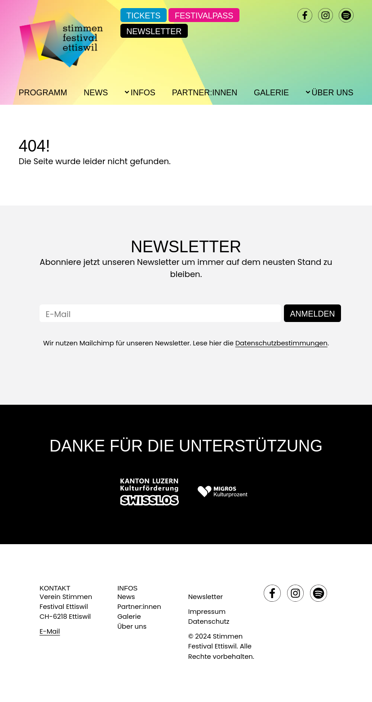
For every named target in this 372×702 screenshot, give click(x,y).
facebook (304, 15)
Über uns (131, 626)
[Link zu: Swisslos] (149, 491)
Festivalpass (204, 15)
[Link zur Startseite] (60, 36)
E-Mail (50, 631)
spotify (346, 15)
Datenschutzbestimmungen (281, 343)
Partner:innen (204, 92)
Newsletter (154, 31)
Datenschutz (209, 621)
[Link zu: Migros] (222, 491)
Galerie (271, 92)
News (96, 92)
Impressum (207, 611)
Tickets (143, 15)
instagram (325, 15)
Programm (42, 92)
